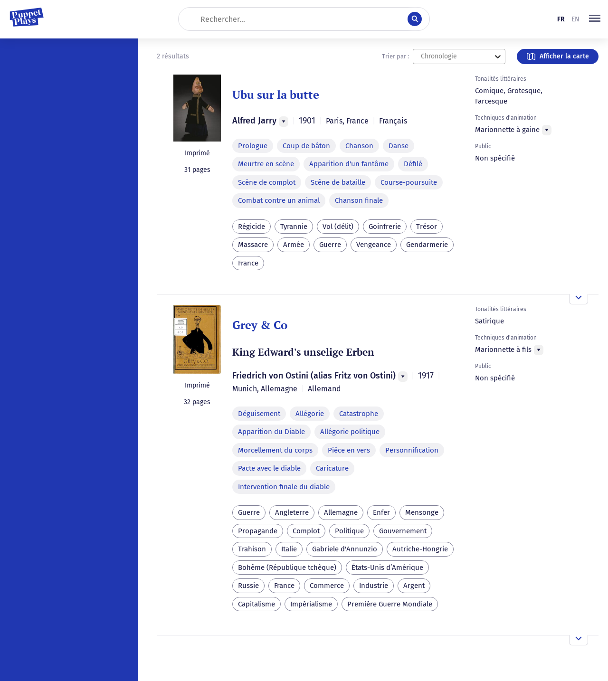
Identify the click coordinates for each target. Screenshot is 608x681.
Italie (289, 549)
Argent (414, 585)
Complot (306, 531)
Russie (248, 585)
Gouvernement (403, 531)
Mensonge (421, 512)
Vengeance (373, 244)
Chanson (359, 146)
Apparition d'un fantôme (349, 164)
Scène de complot (266, 182)
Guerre (330, 244)
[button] (594, 18)
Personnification (411, 450)
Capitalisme (256, 604)
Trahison (252, 549)
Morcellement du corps (275, 450)
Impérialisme (311, 604)
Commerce (327, 585)
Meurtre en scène (266, 164)
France (248, 263)
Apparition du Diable (271, 431)
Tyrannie (293, 226)
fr (561, 19)
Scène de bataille (338, 182)
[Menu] (283, 121)
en (575, 19)
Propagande (257, 531)
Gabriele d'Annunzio (344, 549)
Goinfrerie (385, 226)
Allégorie (309, 413)
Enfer (381, 512)
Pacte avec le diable (269, 468)
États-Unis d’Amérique (387, 567)
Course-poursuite (408, 182)
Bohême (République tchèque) (287, 567)
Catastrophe (358, 413)
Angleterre (292, 512)
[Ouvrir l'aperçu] (578, 299)
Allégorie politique (350, 431)
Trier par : (395, 56)
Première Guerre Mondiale (389, 604)
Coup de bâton (306, 146)
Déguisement (259, 413)
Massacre (253, 244)
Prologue (252, 146)
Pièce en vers (349, 450)
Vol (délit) (338, 226)
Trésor (426, 226)
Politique (349, 531)
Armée (293, 244)
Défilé (413, 164)
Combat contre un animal (279, 200)
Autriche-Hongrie (420, 549)
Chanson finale (359, 200)
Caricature (332, 468)
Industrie (373, 585)
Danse (398, 146)
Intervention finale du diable (284, 486)
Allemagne (341, 512)
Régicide (251, 226)
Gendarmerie (427, 244)
